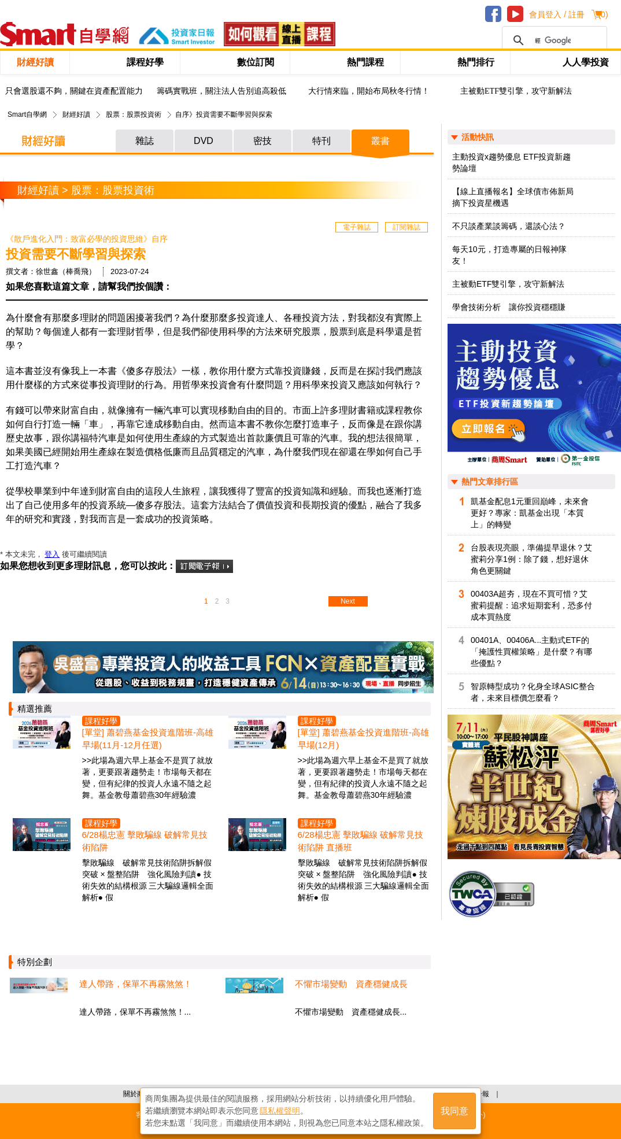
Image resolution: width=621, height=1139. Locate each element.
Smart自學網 (27, 114)
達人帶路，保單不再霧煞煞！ (135, 984)
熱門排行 (475, 62)
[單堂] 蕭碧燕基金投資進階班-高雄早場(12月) (364, 738)
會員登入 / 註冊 (557, 14)
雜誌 (144, 141)
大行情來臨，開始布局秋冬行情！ (369, 91)
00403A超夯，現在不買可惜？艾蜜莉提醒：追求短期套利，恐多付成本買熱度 (531, 605)
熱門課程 (365, 62)
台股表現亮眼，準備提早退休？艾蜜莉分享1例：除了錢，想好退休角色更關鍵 (531, 559)
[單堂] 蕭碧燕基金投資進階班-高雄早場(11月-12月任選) (148, 738)
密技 (262, 141)
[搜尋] (553, 40)
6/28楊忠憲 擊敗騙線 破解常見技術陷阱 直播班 (361, 841)
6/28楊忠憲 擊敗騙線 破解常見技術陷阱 (145, 841)
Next (348, 601)
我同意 (454, 1111)
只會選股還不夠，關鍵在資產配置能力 (74, 91)
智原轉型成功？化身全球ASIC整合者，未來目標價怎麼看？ (533, 692)
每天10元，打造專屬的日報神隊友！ (509, 255)
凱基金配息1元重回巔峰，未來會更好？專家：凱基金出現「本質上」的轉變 (530, 513)
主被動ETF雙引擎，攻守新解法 (516, 91)
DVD (203, 141)
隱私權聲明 (280, 1110)
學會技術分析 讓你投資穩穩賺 (508, 307)
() (603, 14)
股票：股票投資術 (133, 114)
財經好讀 (35, 62)
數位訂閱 (255, 62)
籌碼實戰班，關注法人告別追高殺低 (221, 91)
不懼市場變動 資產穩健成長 (351, 984)
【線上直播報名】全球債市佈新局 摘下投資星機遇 (513, 197)
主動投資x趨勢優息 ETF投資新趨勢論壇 (511, 162)
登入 (52, 554)
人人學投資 (586, 62)
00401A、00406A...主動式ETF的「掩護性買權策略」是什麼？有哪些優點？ (531, 651)
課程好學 (145, 62)
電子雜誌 (357, 227)
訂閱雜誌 (406, 227)
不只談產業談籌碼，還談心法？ (508, 226)
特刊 (321, 141)
